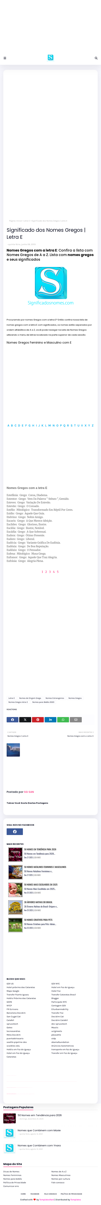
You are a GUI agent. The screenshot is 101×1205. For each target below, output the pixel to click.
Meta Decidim (14, 1035)
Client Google (17, 1087)
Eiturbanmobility (59, 1009)
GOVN (9, 1002)
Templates (75, 1199)
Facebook (35, 1194)
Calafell (10, 1020)
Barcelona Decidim (16, 1013)
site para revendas (15, 1075)
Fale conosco (57, 1182)
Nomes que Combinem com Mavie (39, 1130)
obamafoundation (60, 1042)
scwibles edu (13, 1046)
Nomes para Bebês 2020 (43, 702)
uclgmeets (56, 1031)
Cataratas (11, 1056)
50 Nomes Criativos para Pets (38, 919)
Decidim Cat (57, 1016)
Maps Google (13, 991)
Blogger (55, 998)
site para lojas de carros (8, 1075)
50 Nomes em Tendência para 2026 (40, 849)
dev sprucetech (59, 1024)
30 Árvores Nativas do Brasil (38, 902)
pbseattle (56, 1035)
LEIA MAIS (37, 857)
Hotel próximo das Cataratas (21, 987)
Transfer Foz (57, 1013)
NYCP (9, 1005)
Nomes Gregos (75, 698)
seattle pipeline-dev (17, 1042)
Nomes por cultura (60, 1179)
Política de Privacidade (14, 1182)
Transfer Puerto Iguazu (18, 994)
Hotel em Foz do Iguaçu (62, 987)
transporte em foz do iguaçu (65, 1049)
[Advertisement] (50, 28)
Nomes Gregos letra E (18, 702)
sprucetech (12, 1024)
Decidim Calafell (59, 1020)
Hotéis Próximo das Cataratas (21, 998)
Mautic (54, 1027)
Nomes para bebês (12, 1179)
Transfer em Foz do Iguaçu (64, 1053)
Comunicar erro (11, 1186)
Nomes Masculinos (60, 1175)
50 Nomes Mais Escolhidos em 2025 (40, 884)
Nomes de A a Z (59, 1171)
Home (23, 1194)
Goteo (9, 1027)
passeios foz (9, 1081)
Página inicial (15, 221)
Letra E (27, 221)
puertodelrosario (15, 1038)
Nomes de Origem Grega (30, 698)
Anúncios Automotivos (62, 1046)
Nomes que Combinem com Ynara (39, 1145)
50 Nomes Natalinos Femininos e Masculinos (45, 867)
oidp (53, 1038)
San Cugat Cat (14, 1016)
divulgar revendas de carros (10, 1075)
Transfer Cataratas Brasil (63, 994)
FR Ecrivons (12, 1009)
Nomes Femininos (12, 1175)
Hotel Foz (56, 991)
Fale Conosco (50, 1194)
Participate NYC (59, 1002)
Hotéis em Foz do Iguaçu (19, 1049)
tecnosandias (13, 1031)
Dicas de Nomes (11, 1171)
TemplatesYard (46, 1199)
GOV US (10, 983)
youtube (7, 1081)
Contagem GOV (58, 1005)
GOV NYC (55, 983)
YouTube (16, 1087)
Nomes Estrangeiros (55, 698)
